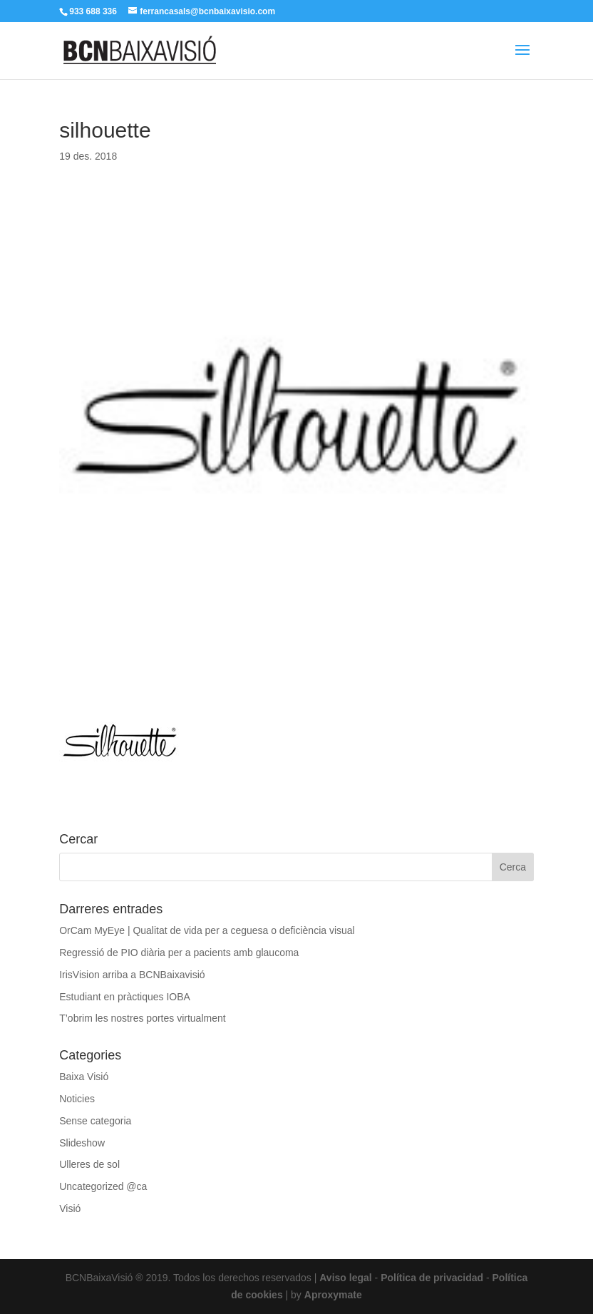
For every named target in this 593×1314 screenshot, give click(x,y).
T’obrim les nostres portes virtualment (142, 1018)
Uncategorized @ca (103, 1186)
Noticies (77, 1098)
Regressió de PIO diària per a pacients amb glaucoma (179, 952)
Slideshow (82, 1143)
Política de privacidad (432, 1277)
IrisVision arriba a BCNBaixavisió (132, 974)
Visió (70, 1208)
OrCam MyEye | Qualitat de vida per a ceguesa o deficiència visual (207, 930)
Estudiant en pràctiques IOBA (124, 996)
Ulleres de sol (89, 1164)
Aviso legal (345, 1277)
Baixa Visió (83, 1076)
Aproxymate (333, 1294)
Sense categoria (95, 1120)
